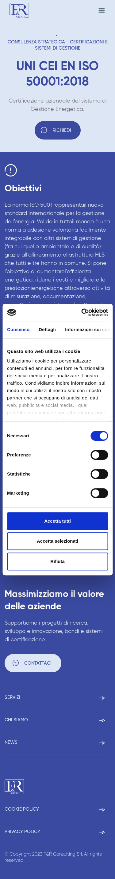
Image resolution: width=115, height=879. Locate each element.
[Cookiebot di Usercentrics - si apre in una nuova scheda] (82, 312)
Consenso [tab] (18, 329)
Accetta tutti (57, 521)
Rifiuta (57, 561)
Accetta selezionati (57, 541)
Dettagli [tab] (47, 329)
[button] (101, 10)
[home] (19, 10)
